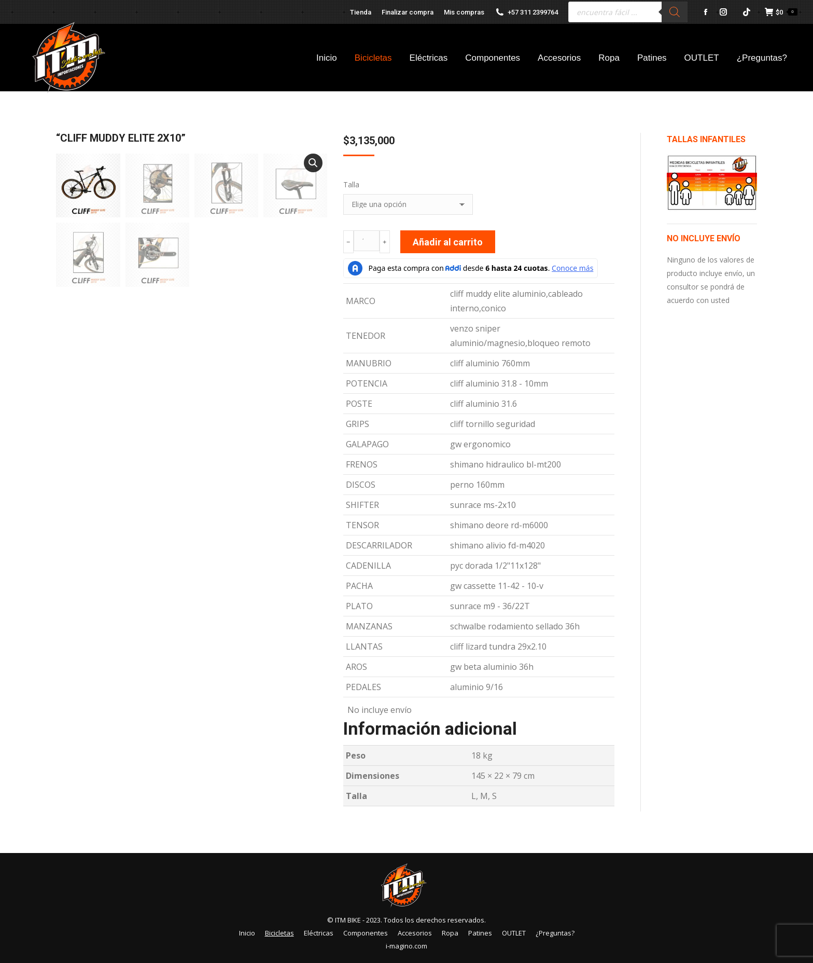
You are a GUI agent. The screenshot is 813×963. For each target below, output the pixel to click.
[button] (313, 163)
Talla (351, 184)
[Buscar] (675, 12)
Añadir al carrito (448, 242)
